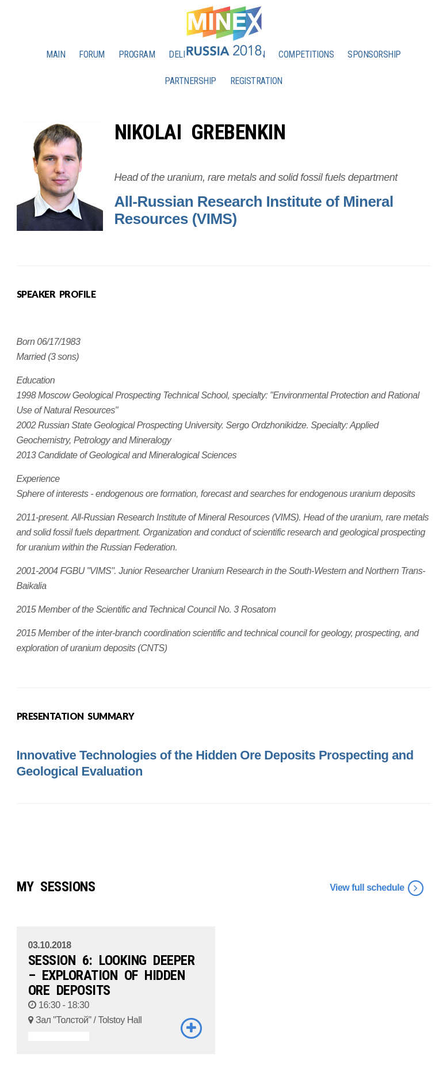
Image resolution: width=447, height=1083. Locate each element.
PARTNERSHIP (190, 80)
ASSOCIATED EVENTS (59, 1036)
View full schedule (377, 888)
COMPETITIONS (306, 54)
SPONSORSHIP (374, 54)
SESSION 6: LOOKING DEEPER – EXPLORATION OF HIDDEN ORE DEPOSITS (111, 975)
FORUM (92, 54)
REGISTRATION (256, 80)
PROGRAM (137, 54)
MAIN (55, 54)
